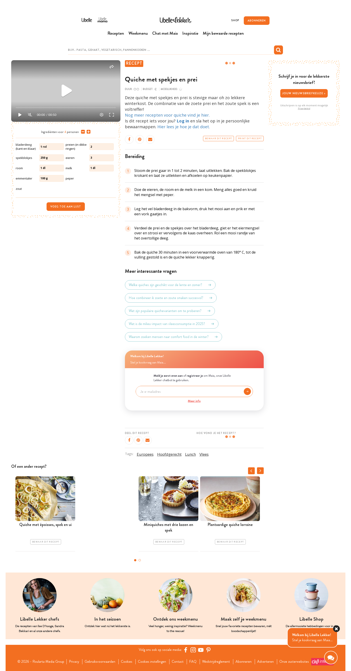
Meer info (194, 401)
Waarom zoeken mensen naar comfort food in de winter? (173, 337)
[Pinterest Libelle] (208, 649)
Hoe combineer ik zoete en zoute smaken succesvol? (171, 298)
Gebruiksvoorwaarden (100, 661)
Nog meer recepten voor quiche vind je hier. (167, 115)
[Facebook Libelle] (185, 649)
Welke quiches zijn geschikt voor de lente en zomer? (170, 285)
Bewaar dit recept (218, 138)
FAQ (193, 661)
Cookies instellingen (152, 661)
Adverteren (265, 661)
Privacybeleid (304, 108)
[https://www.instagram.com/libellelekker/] (193, 649)
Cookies (126, 661)
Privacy (74, 661)
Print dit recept (250, 138)
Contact (178, 661)
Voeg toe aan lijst (65, 207)
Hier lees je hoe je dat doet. (183, 126)
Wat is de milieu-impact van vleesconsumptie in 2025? (172, 324)
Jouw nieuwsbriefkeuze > (304, 93)
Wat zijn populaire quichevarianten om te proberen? (170, 311)
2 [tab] (140, 560)
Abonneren (243, 661)
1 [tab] (135, 560)
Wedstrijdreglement (216, 661)
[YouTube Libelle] (200, 649)
